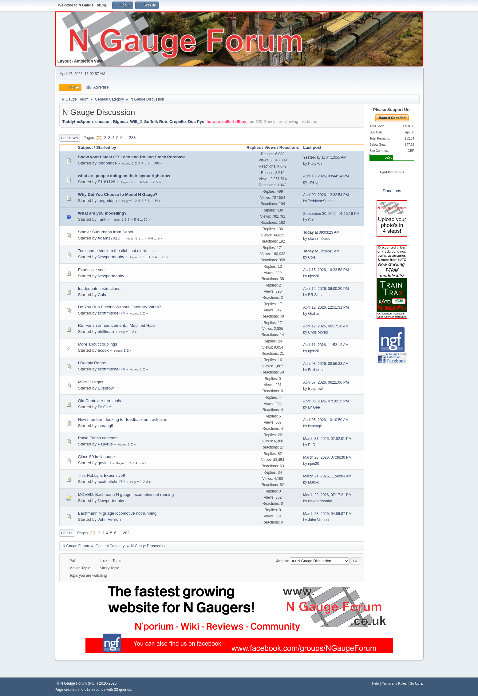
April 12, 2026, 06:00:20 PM (326, 289)
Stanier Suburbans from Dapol (105, 232)
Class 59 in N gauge (96, 456)
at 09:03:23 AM (321, 232)
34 (156, 201)
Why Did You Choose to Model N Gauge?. (118, 194)
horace (213, 121)
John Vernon (109, 519)
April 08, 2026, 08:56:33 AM (326, 364)
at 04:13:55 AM (324, 157)
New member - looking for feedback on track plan (122, 419)
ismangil (105, 425)
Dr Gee (104, 407)
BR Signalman (320, 295)
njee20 (313, 276)
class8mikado (319, 238)
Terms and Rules (394, 683)
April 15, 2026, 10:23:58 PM (326, 270)
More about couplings (97, 344)
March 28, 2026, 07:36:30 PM (327, 457)
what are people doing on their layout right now (124, 175)
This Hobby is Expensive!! (101, 475)
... (126, 137)
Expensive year (92, 269)
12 (163, 257)
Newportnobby (111, 257)
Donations (392, 190)
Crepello (177, 121)
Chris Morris (318, 332)
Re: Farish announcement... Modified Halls (117, 325)
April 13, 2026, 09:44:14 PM (326, 176)
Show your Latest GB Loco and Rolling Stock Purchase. (132, 157)
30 (145, 219)
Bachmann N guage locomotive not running (117, 513)
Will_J (136, 121)
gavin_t (104, 463)
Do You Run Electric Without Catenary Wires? (119, 307)
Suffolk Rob (155, 121)
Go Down (69, 138)
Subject (85, 147)
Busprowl (106, 388)
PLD (311, 445)
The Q (313, 182)
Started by (106, 147)
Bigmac (120, 121)
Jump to (282, 561)
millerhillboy (234, 121)
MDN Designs (90, 382)
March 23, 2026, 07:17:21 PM (327, 495)
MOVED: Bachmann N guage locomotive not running (126, 494)
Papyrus (105, 444)
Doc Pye (196, 121)
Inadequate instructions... (101, 288)
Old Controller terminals (99, 400)
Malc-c (313, 482)
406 (157, 163)
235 (155, 182)
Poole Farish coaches (97, 438)
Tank (102, 219)
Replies (254, 147)
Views (270, 147)
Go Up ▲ (417, 683)
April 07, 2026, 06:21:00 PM (326, 382)
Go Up (66, 533)
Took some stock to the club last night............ (119, 250)
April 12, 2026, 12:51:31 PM (326, 307)
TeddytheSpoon (77, 121)
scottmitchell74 (111, 313)
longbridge (107, 163)
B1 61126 (106, 182)
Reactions (289, 147)
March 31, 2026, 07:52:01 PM (327, 439)
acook (103, 350)
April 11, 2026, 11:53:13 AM (326, 345)
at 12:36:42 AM (321, 251)
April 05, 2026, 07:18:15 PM (326, 401)
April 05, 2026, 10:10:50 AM (326, 420)
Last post (315, 147)
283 (132, 137)
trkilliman (106, 331)
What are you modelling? (102, 213)
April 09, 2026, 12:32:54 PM (326, 195)
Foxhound (316, 370)
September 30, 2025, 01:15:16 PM (331, 214)
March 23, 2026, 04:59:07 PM (327, 514)
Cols (311, 220)
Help (375, 683)
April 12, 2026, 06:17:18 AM (326, 326)
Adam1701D (108, 238)
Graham (314, 313)
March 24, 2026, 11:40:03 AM (327, 476)
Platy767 (315, 163)
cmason (103, 121)
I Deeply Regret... (94, 363)
